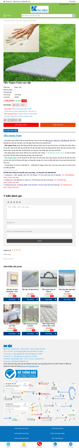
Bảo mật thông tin (57, 438)
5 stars (19, 202)
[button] (37, 79)
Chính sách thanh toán (21, 438)
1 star (8, 202)
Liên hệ (73, 4)
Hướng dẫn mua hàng (21, 433)
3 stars (13, 202)
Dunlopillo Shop (34, 366)
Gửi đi (39, 241)
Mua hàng (12, 299)
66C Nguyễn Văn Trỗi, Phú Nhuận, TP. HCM (28, 354)
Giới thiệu (72, 1)
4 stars (16, 202)
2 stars (11, 202)
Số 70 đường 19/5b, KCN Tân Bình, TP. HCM (28, 351)
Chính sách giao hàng (57, 433)
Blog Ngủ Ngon (64, 4)
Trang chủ (8, 1)
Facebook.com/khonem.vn (19, 361)
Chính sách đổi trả (57, 428)
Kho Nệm (24, 366)
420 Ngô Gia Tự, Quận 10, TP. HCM (25, 356)
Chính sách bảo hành (21, 428)
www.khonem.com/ (17, 359)
